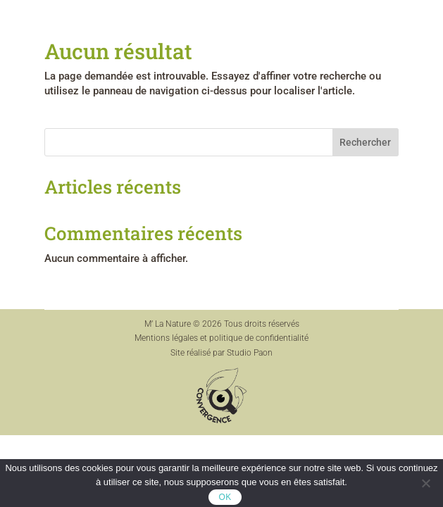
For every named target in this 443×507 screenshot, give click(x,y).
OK (225, 497)
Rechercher (365, 142)
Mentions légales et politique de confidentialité (221, 338)
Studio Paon (250, 353)
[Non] (425, 483)
